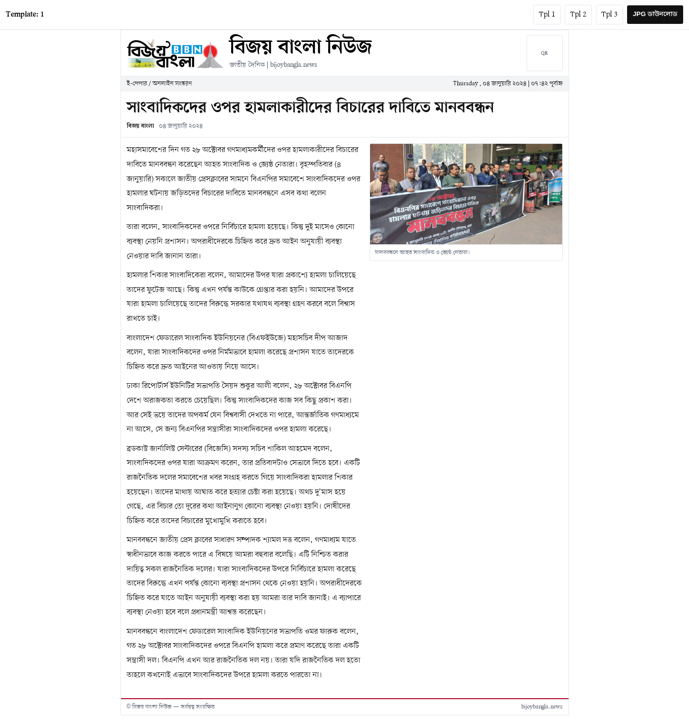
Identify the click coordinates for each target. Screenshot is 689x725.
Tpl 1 (547, 14)
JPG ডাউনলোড (655, 14)
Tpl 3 (609, 14)
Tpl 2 (578, 14)
